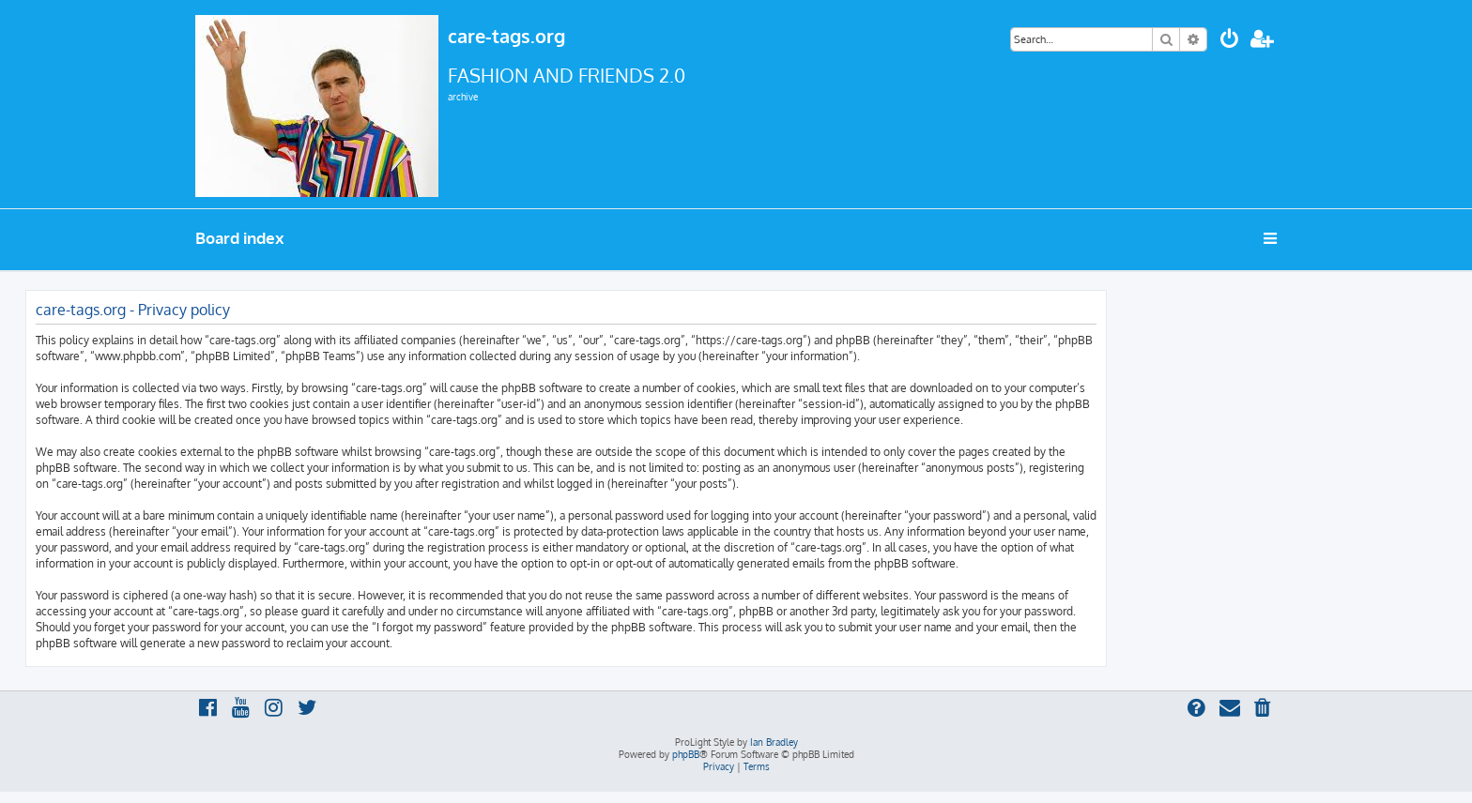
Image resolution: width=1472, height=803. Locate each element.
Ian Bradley (774, 742)
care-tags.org (506, 35)
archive (463, 96)
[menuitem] (1230, 40)
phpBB (685, 754)
